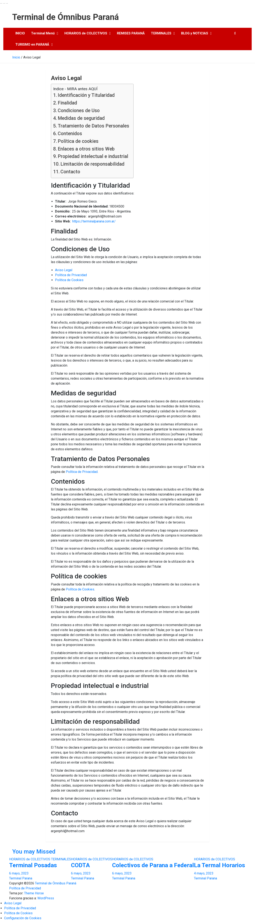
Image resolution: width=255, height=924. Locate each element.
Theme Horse (34, 893)
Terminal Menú (43, 33)
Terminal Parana (20, 878)
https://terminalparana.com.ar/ (94, 221)
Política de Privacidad (71, 275)
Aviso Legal (63, 270)
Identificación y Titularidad (86, 95)
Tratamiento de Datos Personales (93, 126)
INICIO (20, 33)
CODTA (80, 865)
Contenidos (70, 133)
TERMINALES (161, 33)
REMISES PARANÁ (131, 33)
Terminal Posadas (33, 865)
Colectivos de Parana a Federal (153, 865)
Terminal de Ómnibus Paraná (65, 17)
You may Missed (33, 851)
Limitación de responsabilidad (92, 164)
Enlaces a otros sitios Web (86, 149)
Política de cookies (78, 141)
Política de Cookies (69, 280)
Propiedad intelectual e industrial (93, 156)
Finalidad (67, 103)
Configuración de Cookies (22, 918)
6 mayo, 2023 (19, 873)
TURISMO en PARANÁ (32, 44)
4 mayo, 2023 (203, 873)
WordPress (45, 898)
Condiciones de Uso (79, 110)
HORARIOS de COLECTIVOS (85, 33)
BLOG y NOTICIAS (194, 33)
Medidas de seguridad (81, 118)
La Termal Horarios (219, 865)
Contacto (70, 172)
